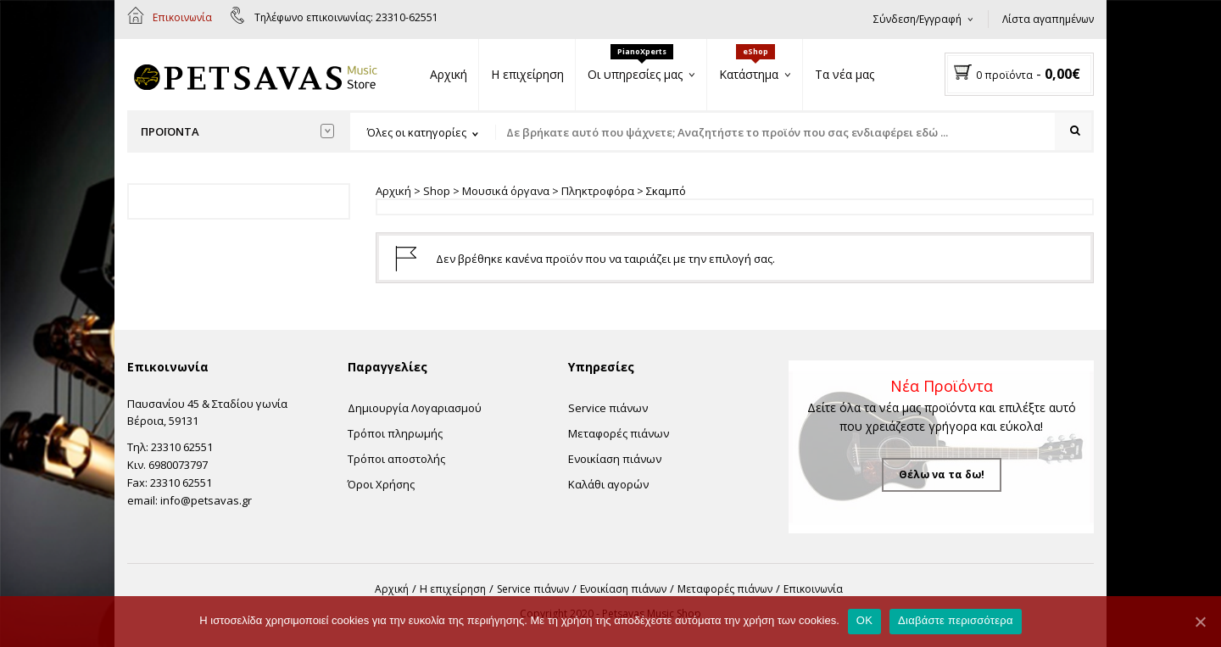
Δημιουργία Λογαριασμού (415, 408)
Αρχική (448, 74)
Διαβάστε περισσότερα (955, 620)
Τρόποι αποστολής (396, 458)
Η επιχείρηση (527, 74)
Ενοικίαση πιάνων (614, 458)
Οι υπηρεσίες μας (635, 74)
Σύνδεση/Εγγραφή (917, 19)
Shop (436, 190)
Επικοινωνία (182, 17)
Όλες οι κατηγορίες (416, 132)
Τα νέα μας (844, 74)
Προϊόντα (237, 131)
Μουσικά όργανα (505, 190)
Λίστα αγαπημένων (1048, 19)
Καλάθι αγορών (608, 484)
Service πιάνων (608, 408)
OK (864, 620)
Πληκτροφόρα (597, 190)
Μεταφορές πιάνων (618, 433)
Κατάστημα (748, 74)
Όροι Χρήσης (381, 484)
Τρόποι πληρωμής (395, 433)
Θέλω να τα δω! (941, 474)
